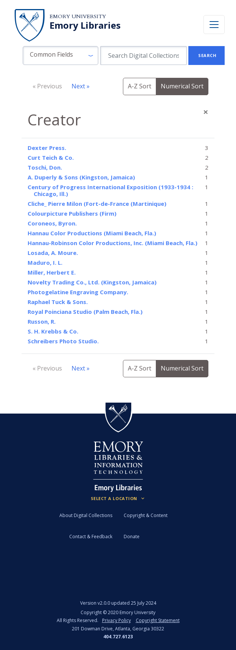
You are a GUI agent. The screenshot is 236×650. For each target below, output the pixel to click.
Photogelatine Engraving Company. (78, 292)
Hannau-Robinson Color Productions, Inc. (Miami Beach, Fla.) (112, 243)
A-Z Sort (139, 86)
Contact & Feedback (90, 536)
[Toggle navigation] (214, 24)
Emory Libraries (85, 25)
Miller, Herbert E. (52, 272)
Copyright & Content (146, 515)
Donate (132, 536)
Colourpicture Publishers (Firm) (72, 213)
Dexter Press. (47, 147)
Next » (80, 86)
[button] (60, 55)
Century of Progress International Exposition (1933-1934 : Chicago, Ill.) (110, 190)
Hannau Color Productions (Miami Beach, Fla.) (92, 233)
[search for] (143, 55)
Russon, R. (42, 321)
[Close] (205, 111)
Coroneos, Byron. (52, 223)
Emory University (78, 16)
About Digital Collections (85, 515)
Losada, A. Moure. (53, 252)
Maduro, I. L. (45, 262)
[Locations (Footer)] (118, 498)
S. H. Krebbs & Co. (53, 331)
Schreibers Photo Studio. (63, 341)
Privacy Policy (116, 620)
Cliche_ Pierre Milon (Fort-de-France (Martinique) (97, 203)
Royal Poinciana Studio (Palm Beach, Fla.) (85, 311)
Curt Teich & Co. (51, 157)
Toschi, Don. (45, 167)
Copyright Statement (158, 620)
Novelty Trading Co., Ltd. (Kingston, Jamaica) (92, 282)
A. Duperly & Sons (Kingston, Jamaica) (81, 177)
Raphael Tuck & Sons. (58, 302)
